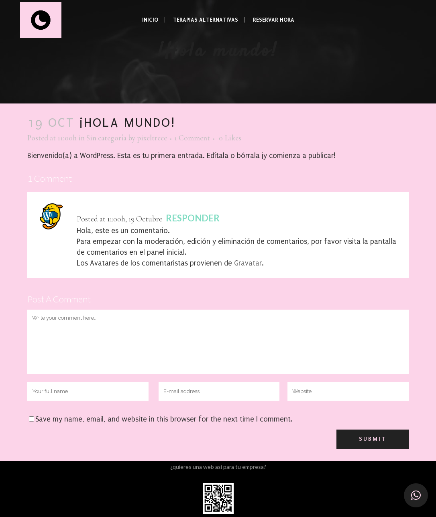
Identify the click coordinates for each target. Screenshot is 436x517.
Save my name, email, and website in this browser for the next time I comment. (164, 419)
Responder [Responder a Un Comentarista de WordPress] (193, 218)
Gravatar (248, 263)
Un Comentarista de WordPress (136, 207)
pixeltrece (152, 137)
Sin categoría (106, 137)
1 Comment (192, 137)
